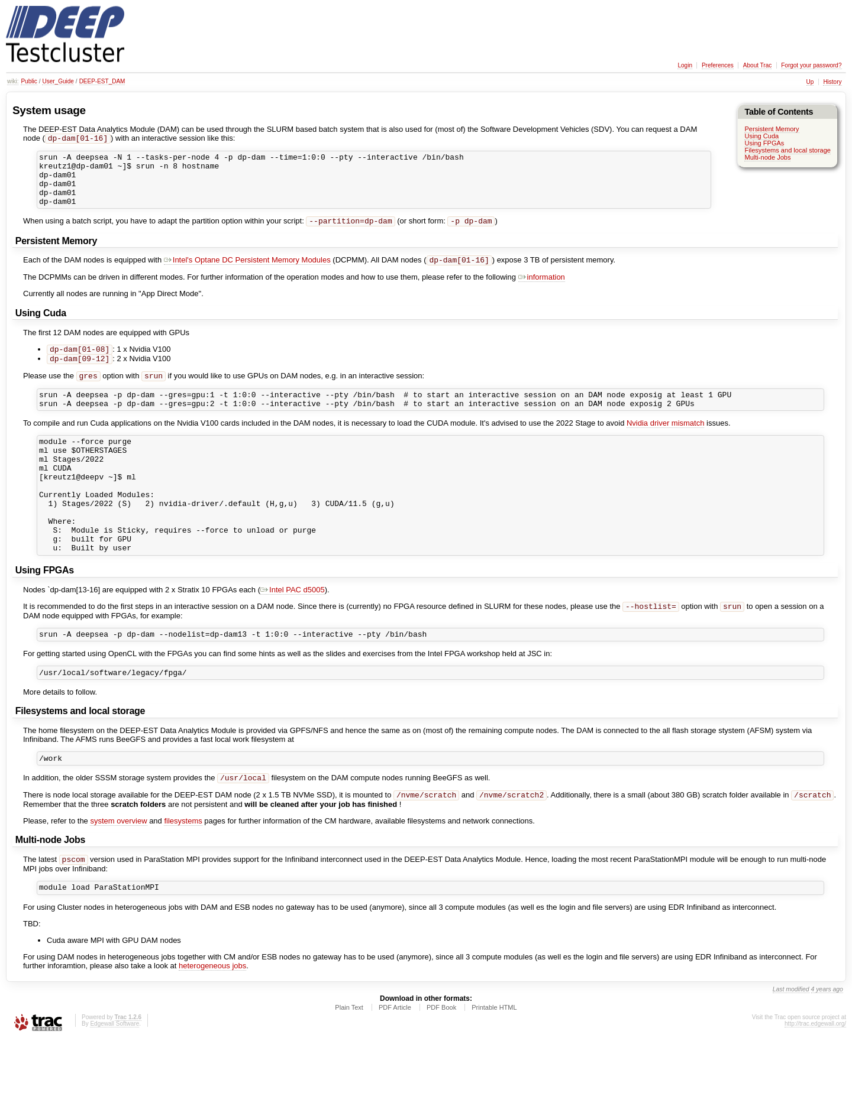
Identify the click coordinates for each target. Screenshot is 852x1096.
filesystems (183, 874)
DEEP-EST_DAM (102, 81)
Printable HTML (494, 1063)
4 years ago (827, 1045)
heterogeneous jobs (212, 1021)
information (541, 291)
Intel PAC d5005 (292, 634)
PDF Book (441, 1063)
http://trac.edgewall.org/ (815, 1079)
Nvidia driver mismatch (665, 444)
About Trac (757, 65)
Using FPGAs (764, 143)
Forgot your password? (811, 65)
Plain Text (349, 1063)
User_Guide (57, 81)
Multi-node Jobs (767, 157)
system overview (118, 874)
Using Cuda (761, 136)
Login (684, 65)
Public (29, 81)
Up (810, 82)
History (832, 82)
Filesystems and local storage (787, 150)
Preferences (718, 65)
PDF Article (395, 1063)
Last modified (791, 1045)
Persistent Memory (771, 128)
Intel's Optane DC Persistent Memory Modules (247, 274)
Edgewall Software (114, 1079)
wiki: (12, 81)
